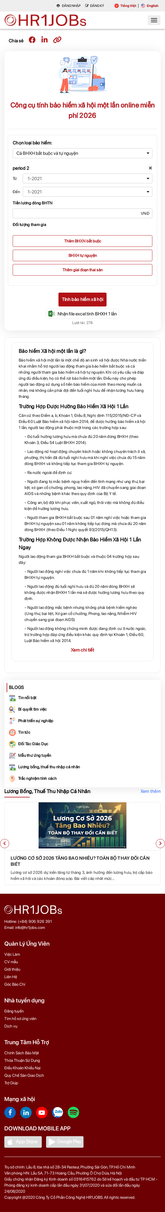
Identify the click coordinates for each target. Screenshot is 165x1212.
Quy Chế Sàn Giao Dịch (24, 1075)
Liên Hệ (10, 976)
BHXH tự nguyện (83, 255)
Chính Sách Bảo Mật (21, 1053)
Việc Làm (12, 954)
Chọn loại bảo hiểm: (32, 143)
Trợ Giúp (11, 1083)
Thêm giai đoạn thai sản (82, 270)
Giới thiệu (12, 969)
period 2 (21, 168)
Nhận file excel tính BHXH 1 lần (82, 313)
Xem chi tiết (82, 650)
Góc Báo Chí (14, 984)
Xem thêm (151, 791)
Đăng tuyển (14, 1011)
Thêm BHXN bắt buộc (82, 241)
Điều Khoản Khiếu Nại (22, 1068)
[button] (4, 843)
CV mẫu (11, 961)
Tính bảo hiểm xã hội (82, 299)
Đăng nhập (68, 6)
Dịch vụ (10, 1026)
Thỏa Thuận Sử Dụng (22, 1060)
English (149, 5)
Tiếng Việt (125, 5)
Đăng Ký (94, 6)
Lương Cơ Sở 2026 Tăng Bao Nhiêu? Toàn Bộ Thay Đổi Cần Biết (80, 861)
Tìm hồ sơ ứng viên (20, 1018)
